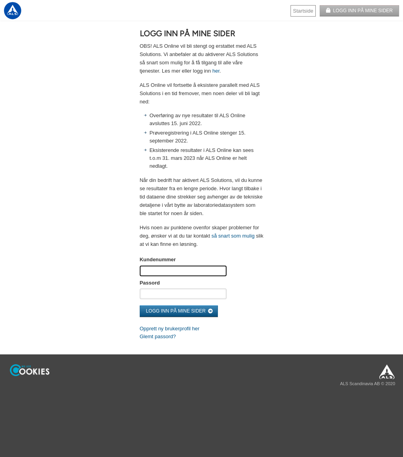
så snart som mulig (233, 236)
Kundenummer (158, 259)
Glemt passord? (158, 336)
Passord (150, 283)
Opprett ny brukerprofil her (170, 329)
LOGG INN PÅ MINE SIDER (363, 10)
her (215, 71)
